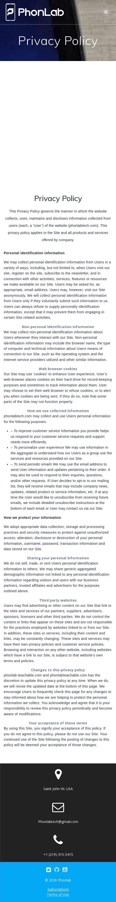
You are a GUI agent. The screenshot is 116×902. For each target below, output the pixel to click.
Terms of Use (58, 894)
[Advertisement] (58, 121)
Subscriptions (58, 889)
